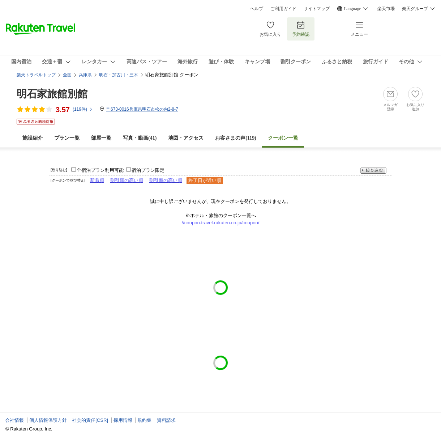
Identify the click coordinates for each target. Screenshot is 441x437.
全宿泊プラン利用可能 (100, 170)
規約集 (144, 420)
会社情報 (14, 420)
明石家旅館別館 (52, 93)
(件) (83, 109)
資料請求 (166, 420)
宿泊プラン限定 (148, 170)
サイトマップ (317, 8)
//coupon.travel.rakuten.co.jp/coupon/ (221, 222)
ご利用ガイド (283, 8)
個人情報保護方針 (48, 420)
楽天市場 (386, 8)
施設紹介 (32, 138)
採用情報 (123, 420)
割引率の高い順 (165, 180)
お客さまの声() (235, 138)
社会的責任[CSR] (90, 420)
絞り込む (373, 170)
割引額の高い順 (126, 180)
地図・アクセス (186, 138)
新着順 (97, 180)
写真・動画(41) (140, 138)
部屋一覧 (101, 138)
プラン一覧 (67, 138)
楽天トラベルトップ (36, 74)
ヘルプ (256, 8)
